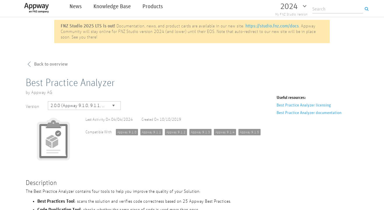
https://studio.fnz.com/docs (272, 26)
